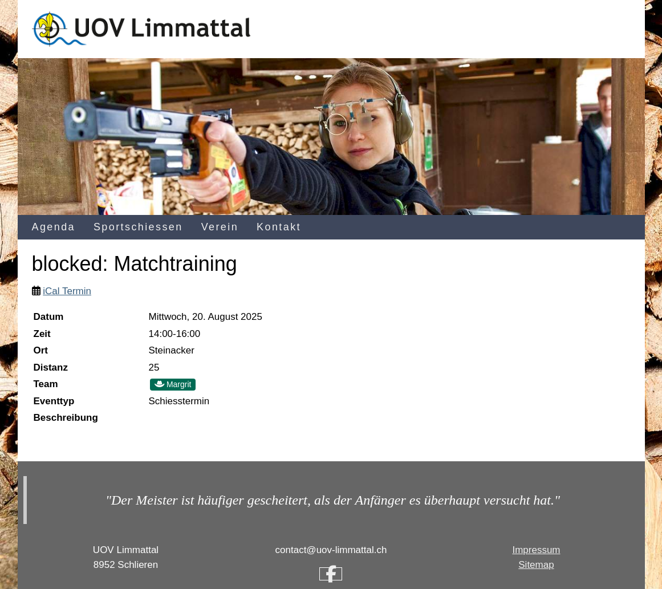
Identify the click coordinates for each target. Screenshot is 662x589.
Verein (219, 227)
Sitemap (536, 564)
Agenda (53, 227)
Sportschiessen (138, 227)
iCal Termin (67, 291)
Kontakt (279, 227)
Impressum (536, 550)
